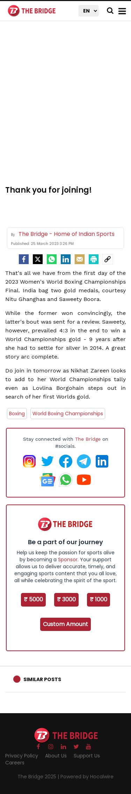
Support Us (87, 755)
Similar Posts (42, 679)
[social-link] (107, 259)
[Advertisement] (65, 107)
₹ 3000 (66, 599)
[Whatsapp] (51, 259)
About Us (56, 755)
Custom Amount (65, 624)
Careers (14, 762)
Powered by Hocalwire (87, 776)
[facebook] (24, 259)
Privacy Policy (21, 755)
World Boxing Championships (67, 413)
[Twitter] (37, 259)
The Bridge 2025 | (38, 776)
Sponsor (68, 559)
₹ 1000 (98, 599)
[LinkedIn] (65, 259)
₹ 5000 (33, 599)
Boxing (17, 413)
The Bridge (88, 439)
